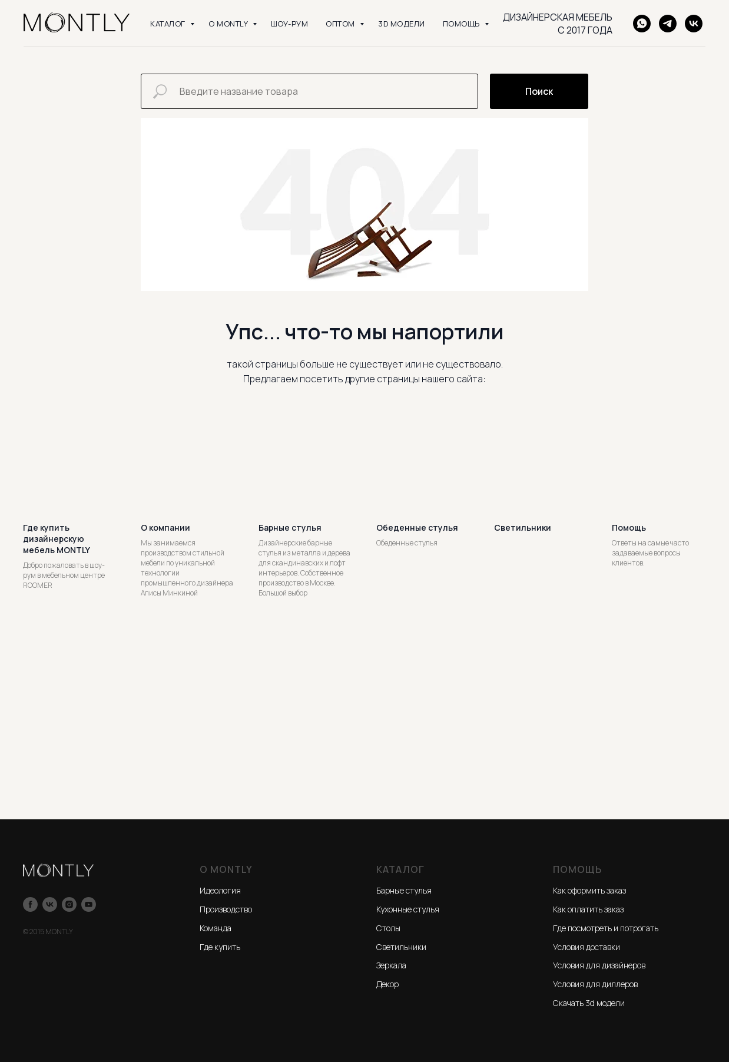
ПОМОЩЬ (462, 23)
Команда (215, 928)
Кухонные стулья (407, 909)
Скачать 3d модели (589, 1002)
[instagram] (69, 904)
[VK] (694, 23)
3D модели (401, 23)
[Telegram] (668, 23)
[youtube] (88, 904)
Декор (387, 984)
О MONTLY (229, 23)
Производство (226, 909)
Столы (388, 928)
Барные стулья (404, 890)
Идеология (220, 890)
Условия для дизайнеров (599, 965)
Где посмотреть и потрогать (605, 928)
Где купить (220, 946)
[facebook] (30, 904)
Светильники (401, 946)
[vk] (49, 904)
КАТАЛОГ (168, 23)
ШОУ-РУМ (290, 23)
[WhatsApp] (642, 23)
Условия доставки (586, 946)
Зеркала (391, 965)
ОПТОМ (341, 23)
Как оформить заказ (589, 890)
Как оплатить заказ (588, 909)
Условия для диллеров (595, 984)
